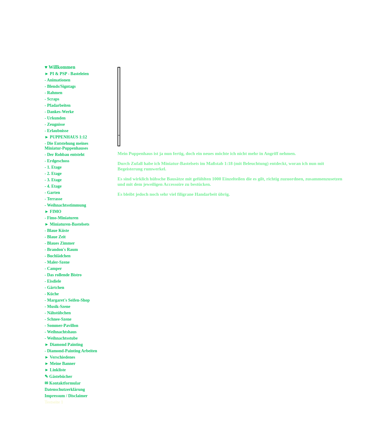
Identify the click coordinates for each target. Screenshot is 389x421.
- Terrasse (53, 199)
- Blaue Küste (57, 230)
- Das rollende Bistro (63, 275)
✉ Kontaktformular (63, 383)
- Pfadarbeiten (58, 105)
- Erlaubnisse (56, 130)
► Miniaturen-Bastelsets (67, 224)
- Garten (52, 192)
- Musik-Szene (57, 306)
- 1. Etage (53, 167)
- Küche (52, 294)
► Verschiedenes (60, 357)
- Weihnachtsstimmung (65, 205)
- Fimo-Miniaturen (61, 218)
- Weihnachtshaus (61, 332)
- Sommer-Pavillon (61, 325)
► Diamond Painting (64, 344)
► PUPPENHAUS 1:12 (66, 137)
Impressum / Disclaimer (66, 396)
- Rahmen (53, 92)
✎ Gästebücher (58, 376)
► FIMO (53, 211)
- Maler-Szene (57, 262)
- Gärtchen (54, 287)
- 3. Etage (53, 180)
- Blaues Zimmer (60, 243)
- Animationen (57, 80)
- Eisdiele (53, 281)
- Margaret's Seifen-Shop (67, 300)
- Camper (53, 268)
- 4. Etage (53, 186)
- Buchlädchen (58, 256)
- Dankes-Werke (59, 111)
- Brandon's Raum (61, 249)
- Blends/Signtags (60, 86)
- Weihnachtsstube (61, 338)
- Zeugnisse (55, 124)
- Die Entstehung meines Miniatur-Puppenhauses (66, 145)
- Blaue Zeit (55, 237)
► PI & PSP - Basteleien (67, 73)
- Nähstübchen (58, 313)
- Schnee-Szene (58, 319)
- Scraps (52, 99)
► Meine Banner (60, 363)
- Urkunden (55, 118)
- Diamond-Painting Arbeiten (71, 351)
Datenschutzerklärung (65, 389)
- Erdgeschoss (57, 161)
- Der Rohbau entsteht (64, 154)
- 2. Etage (53, 173)
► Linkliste (55, 370)
